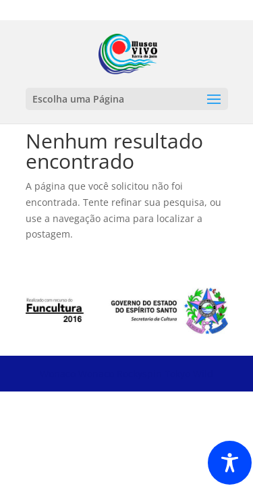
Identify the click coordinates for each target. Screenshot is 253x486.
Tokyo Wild (189, 373)
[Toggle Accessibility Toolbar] (229, 462)
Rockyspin (139, 373)
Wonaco (58, 373)
